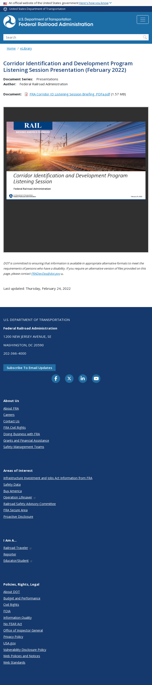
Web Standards (14, 662)
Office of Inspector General (23, 630)
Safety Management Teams (23, 447)
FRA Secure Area (15, 510)
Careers (9, 415)
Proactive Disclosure (18, 516)
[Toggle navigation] (143, 19)
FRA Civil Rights (14, 427)
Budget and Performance (21, 598)
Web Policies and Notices (21, 656)
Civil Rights (11, 604)
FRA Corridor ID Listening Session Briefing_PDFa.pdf (70, 94)
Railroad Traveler (17, 548)
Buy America (12, 491)
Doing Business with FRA (21, 434)
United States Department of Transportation (37, 9)
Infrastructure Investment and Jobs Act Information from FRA (47, 478)
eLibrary (26, 48)
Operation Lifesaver (19, 497)
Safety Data (12, 484)
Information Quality (17, 617)
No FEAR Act (12, 624)
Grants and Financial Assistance (26, 440)
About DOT (11, 592)
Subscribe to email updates (29, 367)
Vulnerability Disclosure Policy (24, 650)
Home (11, 48)
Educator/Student (18, 560)
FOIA (7, 611)
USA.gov (9, 643)
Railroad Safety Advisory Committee (29, 504)
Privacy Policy (13, 637)
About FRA (11, 408)
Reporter (9, 554)
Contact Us (11, 421)
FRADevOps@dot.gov (47, 274)
